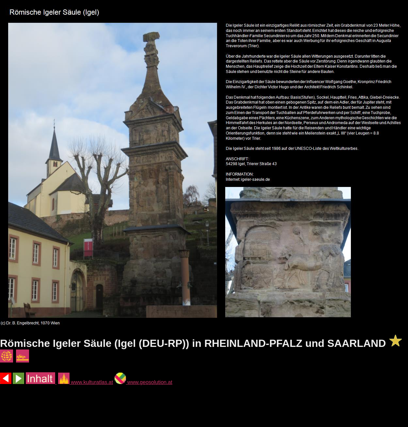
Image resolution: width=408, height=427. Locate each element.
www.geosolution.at (143, 382)
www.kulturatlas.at (85, 382)
